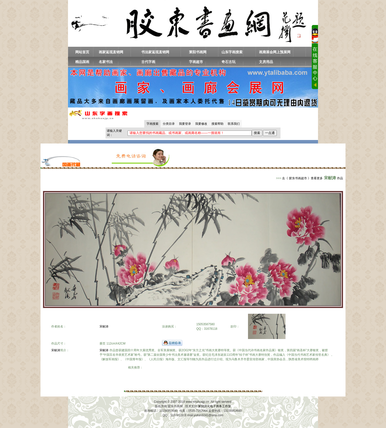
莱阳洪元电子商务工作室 (214, 406)
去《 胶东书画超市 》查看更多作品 (312, 178)
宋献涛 (104, 326)
